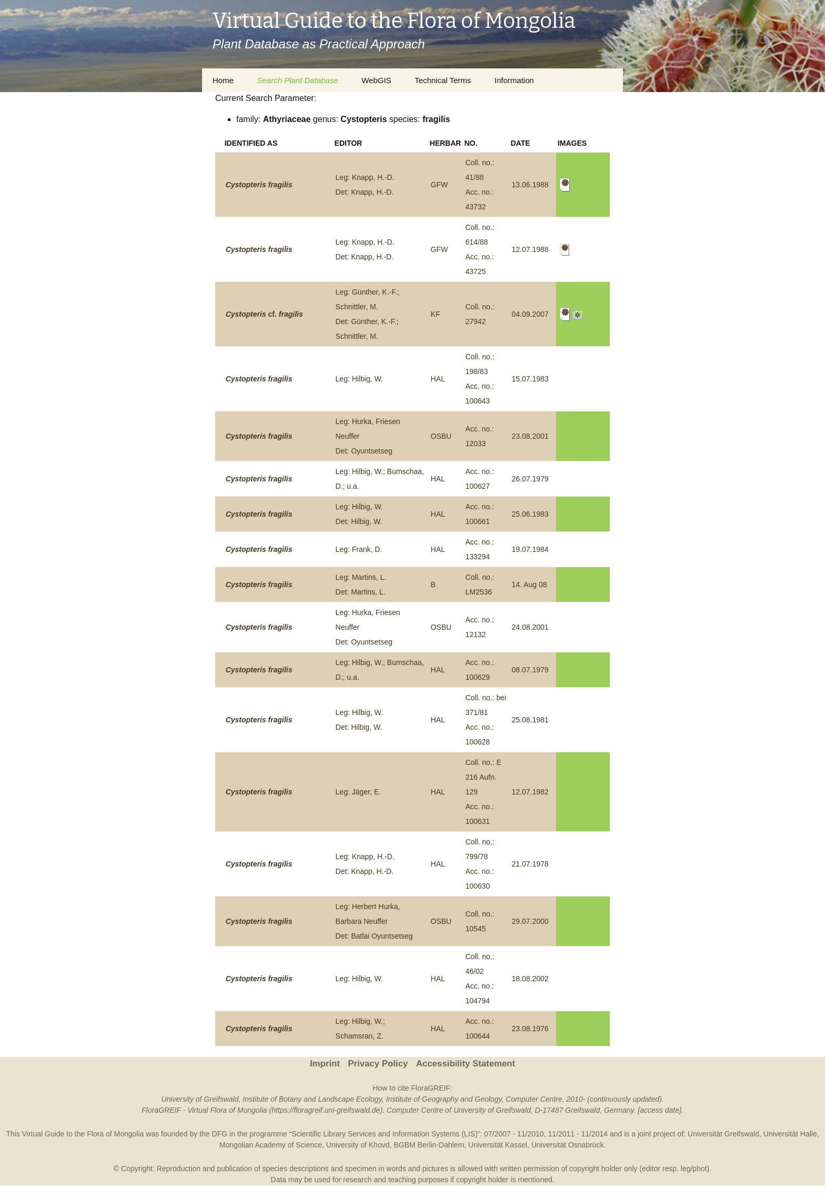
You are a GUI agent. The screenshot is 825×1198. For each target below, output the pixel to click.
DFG (220, 1134)
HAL (438, 379)
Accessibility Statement (465, 1064)
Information (514, 80)
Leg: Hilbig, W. (359, 379)
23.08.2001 (530, 436)
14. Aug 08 (529, 584)
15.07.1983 (530, 379)
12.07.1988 (530, 249)
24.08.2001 (530, 627)
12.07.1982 (530, 792)
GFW (439, 184)
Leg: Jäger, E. (358, 792)
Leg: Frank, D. (359, 549)
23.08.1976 (530, 1028)
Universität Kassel (497, 1145)
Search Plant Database (297, 80)
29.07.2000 (530, 921)
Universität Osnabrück (567, 1145)
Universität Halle (790, 1134)
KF (435, 314)
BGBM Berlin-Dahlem (429, 1145)
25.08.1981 (530, 720)
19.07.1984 (530, 549)
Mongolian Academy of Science (270, 1145)
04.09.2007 (530, 314)
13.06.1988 (530, 184)
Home (223, 80)
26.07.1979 (530, 479)
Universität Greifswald (723, 1134)
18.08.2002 (530, 978)
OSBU (441, 436)
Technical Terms (443, 80)
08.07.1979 (530, 670)
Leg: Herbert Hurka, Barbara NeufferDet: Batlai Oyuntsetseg (374, 921)
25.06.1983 (530, 514)
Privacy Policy (378, 1064)
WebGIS (376, 80)
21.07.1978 (530, 864)
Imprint (325, 1064)
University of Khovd (358, 1145)
